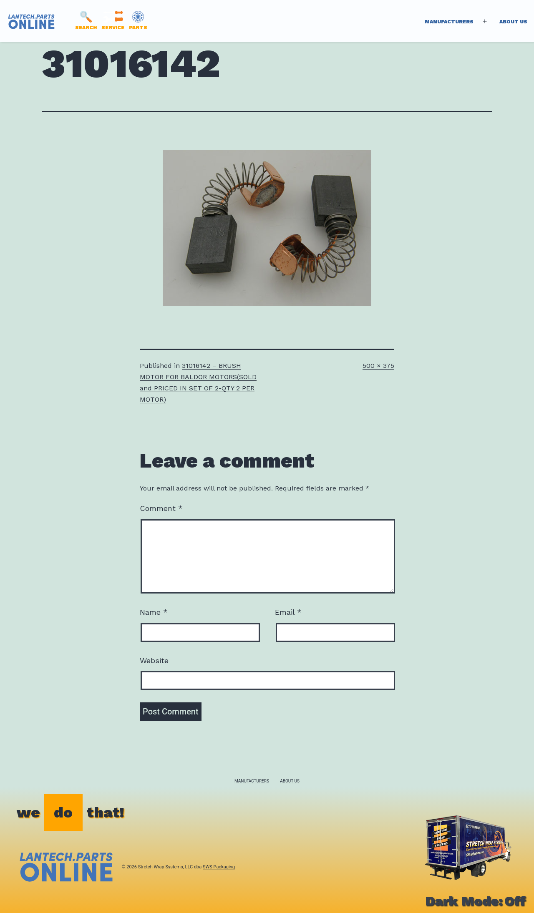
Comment (161, 508)
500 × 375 (378, 366)
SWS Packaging (219, 867)
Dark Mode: (475, 901)
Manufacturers (449, 22)
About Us (513, 22)
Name (154, 612)
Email (288, 612)
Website (154, 660)
